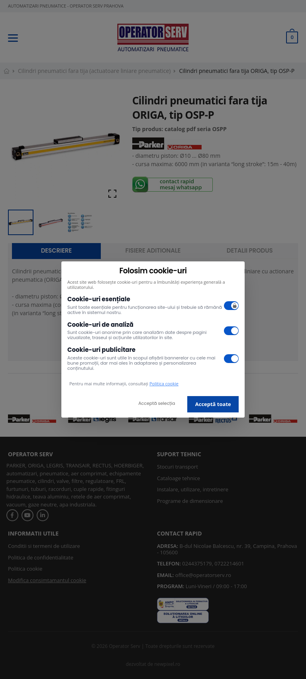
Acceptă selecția (156, 403)
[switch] (231, 305)
